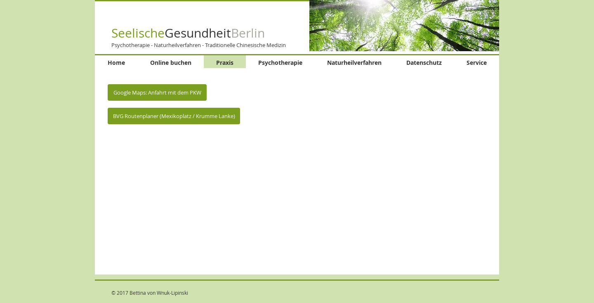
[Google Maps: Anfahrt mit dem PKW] (157, 92)
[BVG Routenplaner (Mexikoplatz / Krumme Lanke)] (174, 116)
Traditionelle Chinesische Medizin (245, 45)
